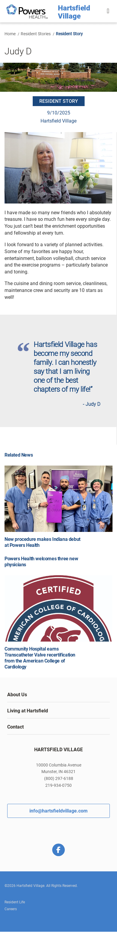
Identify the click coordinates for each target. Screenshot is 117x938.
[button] (109, 11)
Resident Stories (36, 33)
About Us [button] (17, 694)
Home (10, 33)
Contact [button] (15, 727)
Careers (10, 909)
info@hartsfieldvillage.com (58, 811)
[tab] (58, 695)
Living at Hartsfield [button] (27, 711)
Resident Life (14, 902)
